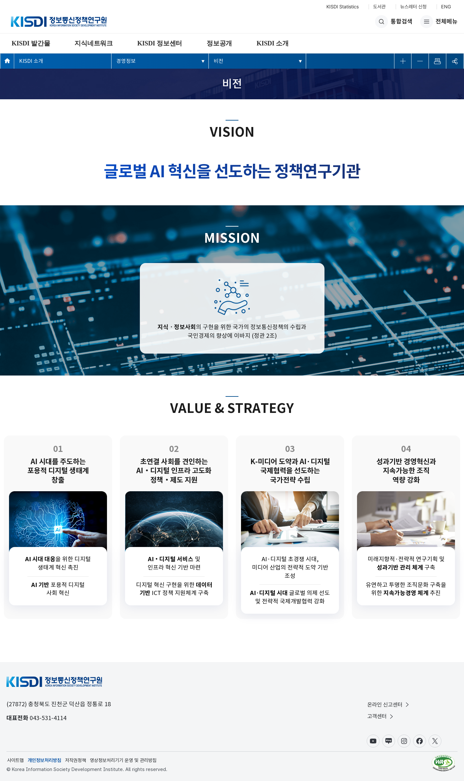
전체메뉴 (439, 21)
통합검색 (393, 21)
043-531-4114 (48, 718)
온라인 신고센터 (388, 704)
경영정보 (126, 61)
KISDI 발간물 (31, 43)
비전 (218, 61)
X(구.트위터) (435, 741)
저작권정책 (75, 760)
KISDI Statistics (342, 7)
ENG (446, 7)
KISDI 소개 (272, 43)
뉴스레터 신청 (413, 7)
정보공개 (219, 43)
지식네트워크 (93, 43)
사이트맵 (15, 760)
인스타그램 (404, 741)
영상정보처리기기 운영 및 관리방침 (123, 760)
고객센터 (380, 716)
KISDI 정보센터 (159, 43)
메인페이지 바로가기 (7, 60)
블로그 (388, 741)
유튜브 (373, 741)
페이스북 (419, 741)
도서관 (379, 7)
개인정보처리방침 (44, 760)
